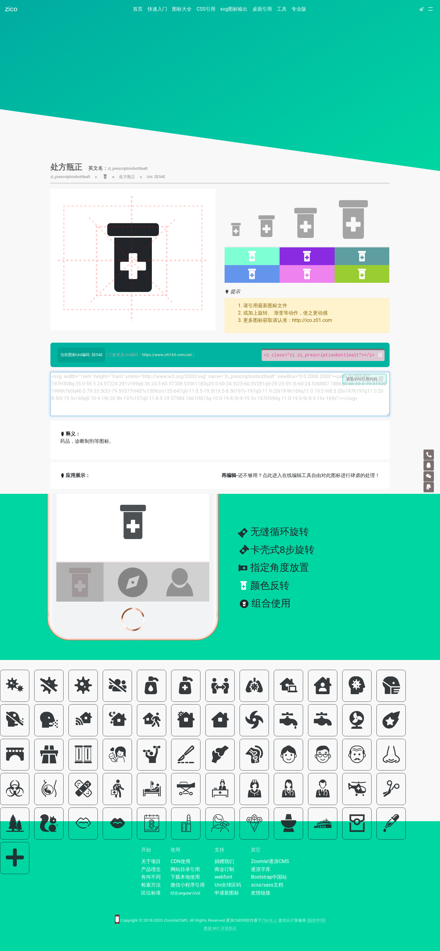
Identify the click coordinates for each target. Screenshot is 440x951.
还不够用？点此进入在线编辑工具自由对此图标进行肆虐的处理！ (301, 475)
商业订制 (224, 869)
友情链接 (260, 893)
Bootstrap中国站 (269, 877)
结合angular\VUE (185, 893)
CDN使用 (180, 861)
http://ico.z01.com (312, 320)
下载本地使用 (185, 877)
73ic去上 (269, 920)
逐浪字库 (260, 869)
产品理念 (151, 869)
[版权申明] (316, 920)
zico (11, 9)
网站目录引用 (185, 869)
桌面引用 (262, 9)
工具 (282, 9)
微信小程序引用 (187, 885)
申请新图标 (227, 893)
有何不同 (151, 877)
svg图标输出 (234, 9)
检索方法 (151, 885)
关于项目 (151, 861)
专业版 (299, 9)
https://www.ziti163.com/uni (167, 354)
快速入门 (157, 9)
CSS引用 (205, 9)
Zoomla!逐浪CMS (270, 861)
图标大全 (182, 9)
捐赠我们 (224, 861)
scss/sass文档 (267, 885)
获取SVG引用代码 (364, 379)
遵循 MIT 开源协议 (220, 928)
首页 (139, 8)
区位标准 (151, 893)
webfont (223, 877)
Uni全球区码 (228, 885)
